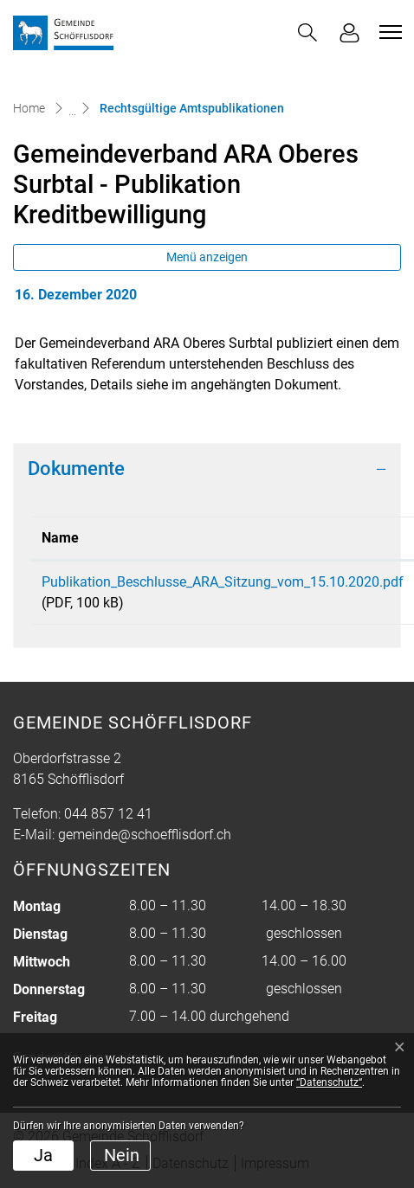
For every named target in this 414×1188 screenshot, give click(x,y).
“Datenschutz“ (329, 1082)
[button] (307, 32)
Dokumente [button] (76, 468)
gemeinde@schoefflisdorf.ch (144, 834)
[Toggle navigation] (388, 32)
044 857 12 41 (108, 814)
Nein (121, 1155)
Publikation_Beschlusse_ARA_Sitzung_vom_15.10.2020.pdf (223, 582)
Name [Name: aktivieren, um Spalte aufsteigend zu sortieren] (60, 538)
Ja (43, 1155)
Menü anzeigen (207, 257)
